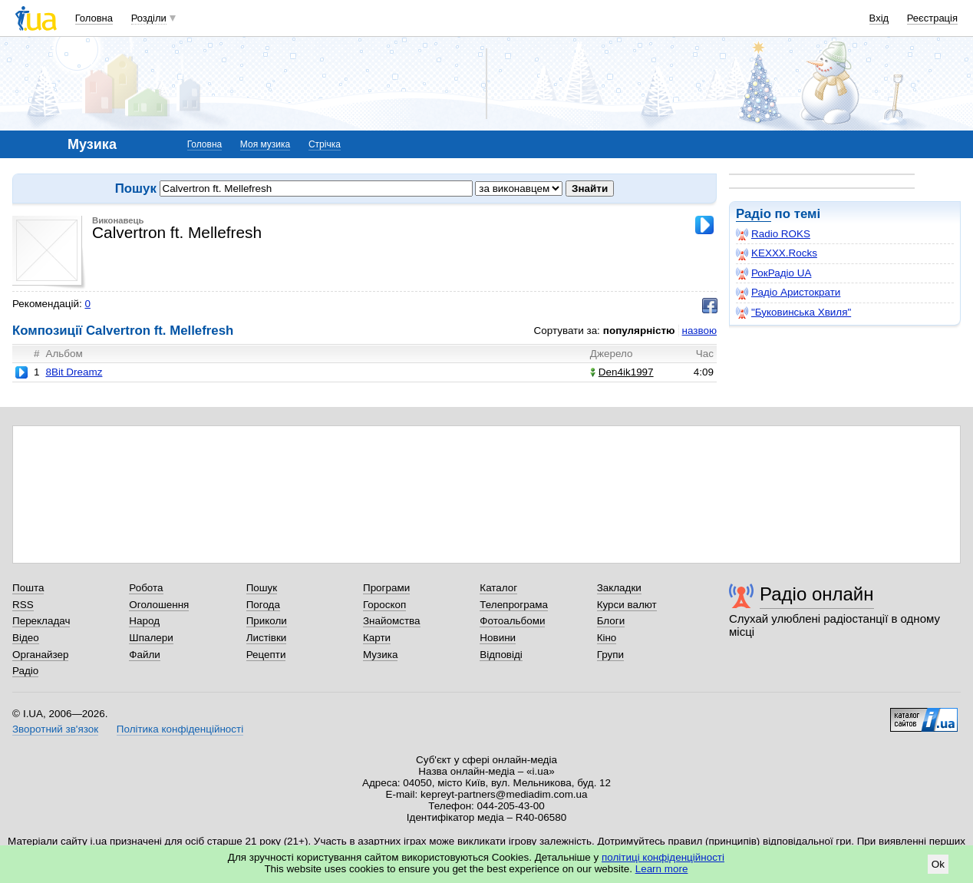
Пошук (262, 588)
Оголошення (159, 604)
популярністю (639, 330)
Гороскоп (384, 604)
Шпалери (151, 637)
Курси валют (627, 604)
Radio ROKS (773, 234)
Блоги (611, 621)
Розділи (149, 18)
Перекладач (41, 621)
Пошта (28, 588)
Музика (380, 654)
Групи (610, 654)
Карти (377, 637)
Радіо (753, 214)
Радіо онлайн (817, 594)
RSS (23, 604)
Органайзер (40, 654)
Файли (144, 654)
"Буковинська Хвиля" (793, 312)
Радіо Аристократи (788, 292)
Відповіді (501, 654)
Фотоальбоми (512, 621)
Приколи (266, 621)
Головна (94, 18)
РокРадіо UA (773, 273)
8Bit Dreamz (73, 372)
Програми (386, 588)
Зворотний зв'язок (55, 729)
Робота (146, 588)
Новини (498, 637)
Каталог (498, 588)
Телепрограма (514, 604)
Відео (25, 637)
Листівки (266, 637)
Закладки (619, 588)
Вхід (879, 18)
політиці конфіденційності (663, 857)
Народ (144, 621)
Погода (263, 604)
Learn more (661, 869)
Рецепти (266, 654)
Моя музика (265, 144)
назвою (699, 330)
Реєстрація (932, 18)
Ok (938, 864)
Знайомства (392, 621)
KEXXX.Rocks (776, 253)
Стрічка (324, 144)
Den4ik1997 (622, 372)
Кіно (607, 637)
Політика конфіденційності (180, 729)
